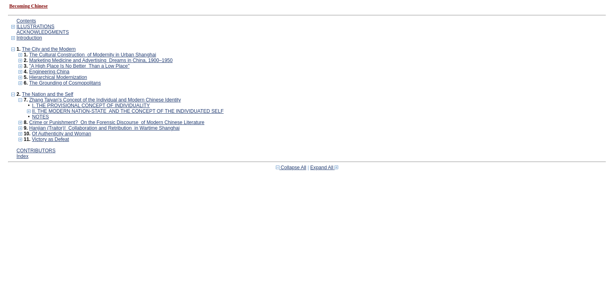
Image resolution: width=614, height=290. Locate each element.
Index (22, 156)
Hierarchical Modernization (58, 77)
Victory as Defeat (50, 139)
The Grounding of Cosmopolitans (65, 83)
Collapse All (291, 167)
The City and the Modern (49, 49)
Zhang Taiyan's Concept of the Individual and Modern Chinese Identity (105, 100)
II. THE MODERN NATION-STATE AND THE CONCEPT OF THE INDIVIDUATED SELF (128, 111)
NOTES (40, 117)
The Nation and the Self (47, 94)
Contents (26, 21)
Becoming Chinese (28, 6)
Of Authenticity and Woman (61, 134)
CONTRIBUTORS (35, 150)
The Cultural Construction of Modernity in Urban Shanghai (92, 55)
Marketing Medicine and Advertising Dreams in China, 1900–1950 (101, 60)
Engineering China (49, 72)
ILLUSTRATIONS (35, 26)
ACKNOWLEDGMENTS (42, 32)
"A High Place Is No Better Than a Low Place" (79, 66)
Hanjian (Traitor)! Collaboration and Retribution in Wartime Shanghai (104, 128)
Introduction (29, 38)
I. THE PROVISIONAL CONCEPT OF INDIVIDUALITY (91, 105)
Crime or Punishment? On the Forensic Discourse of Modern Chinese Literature (117, 122)
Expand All (324, 167)
